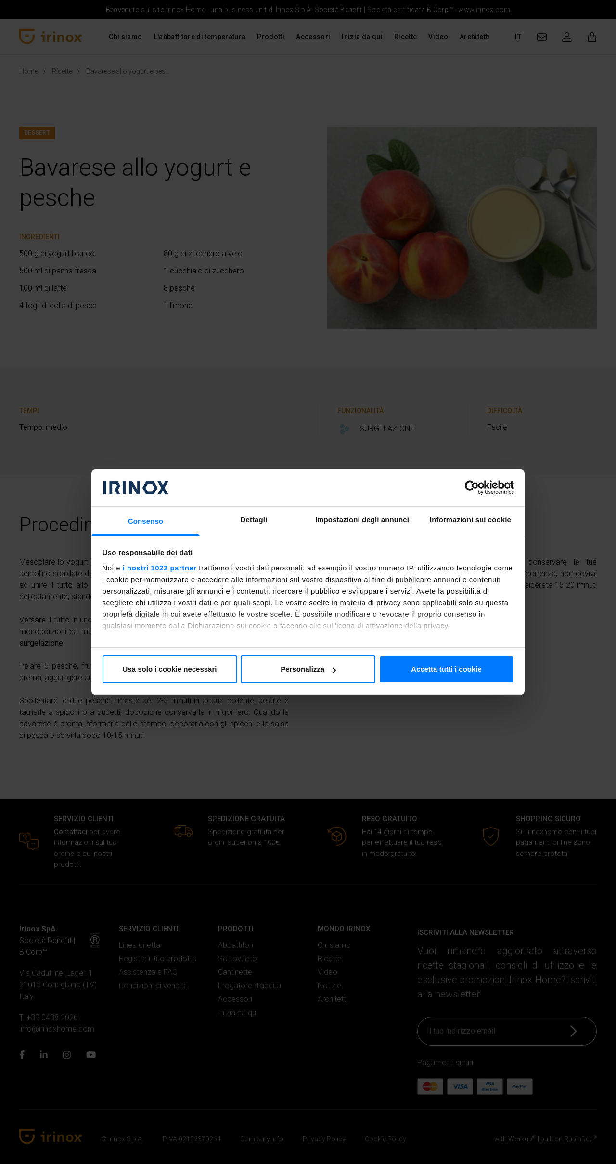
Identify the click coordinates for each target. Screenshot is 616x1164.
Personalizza (308, 669)
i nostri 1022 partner (160, 568)
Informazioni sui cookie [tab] (470, 520)
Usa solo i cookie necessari (170, 669)
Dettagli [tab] (254, 520)
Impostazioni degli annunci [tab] (362, 520)
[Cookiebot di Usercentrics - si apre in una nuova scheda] (472, 487)
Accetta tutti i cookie (446, 669)
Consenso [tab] (145, 521)
